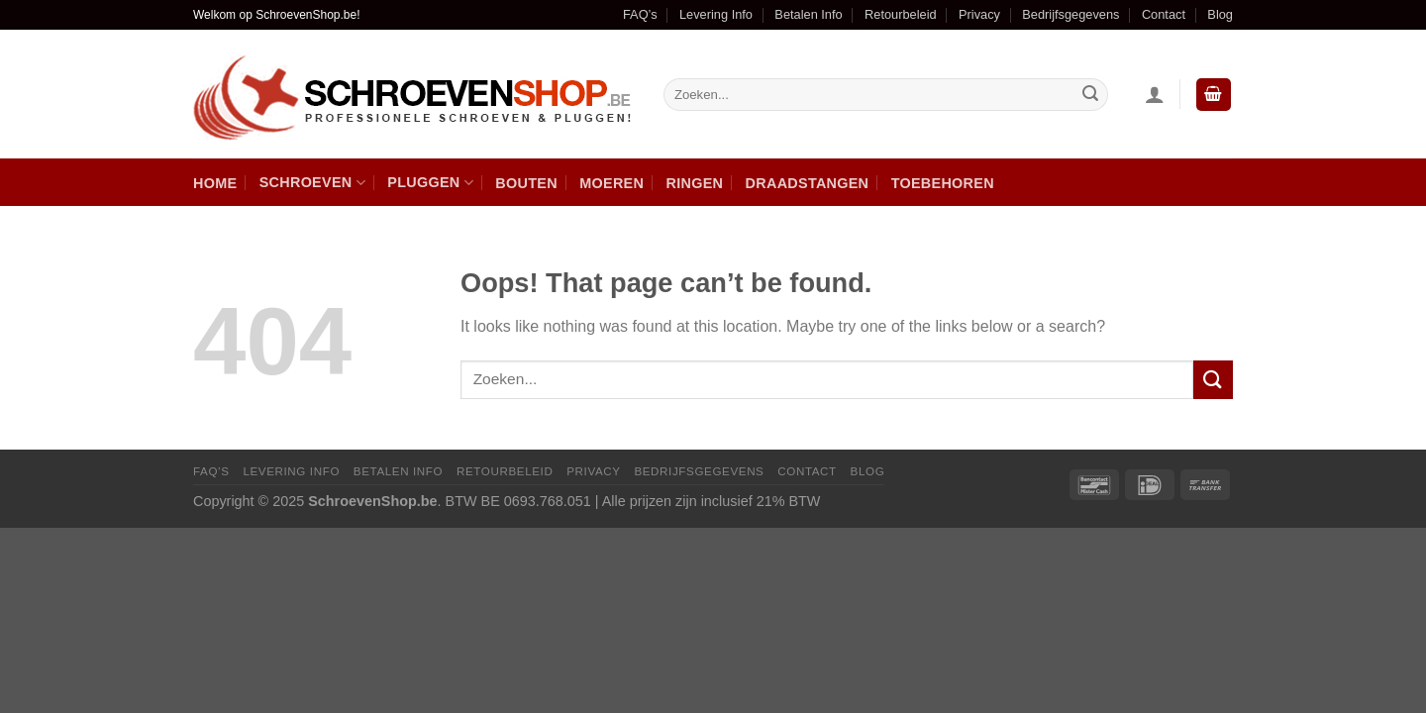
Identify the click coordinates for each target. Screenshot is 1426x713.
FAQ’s (640, 14)
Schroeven (312, 182)
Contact (1163, 14)
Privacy (979, 14)
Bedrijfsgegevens (1070, 14)
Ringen (695, 183)
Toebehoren (942, 183)
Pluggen (430, 182)
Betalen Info (808, 14)
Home (215, 183)
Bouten (526, 183)
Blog (1220, 14)
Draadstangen (807, 183)
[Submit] (1213, 379)
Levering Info (716, 14)
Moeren (611, 183)
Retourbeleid (901, 14)
